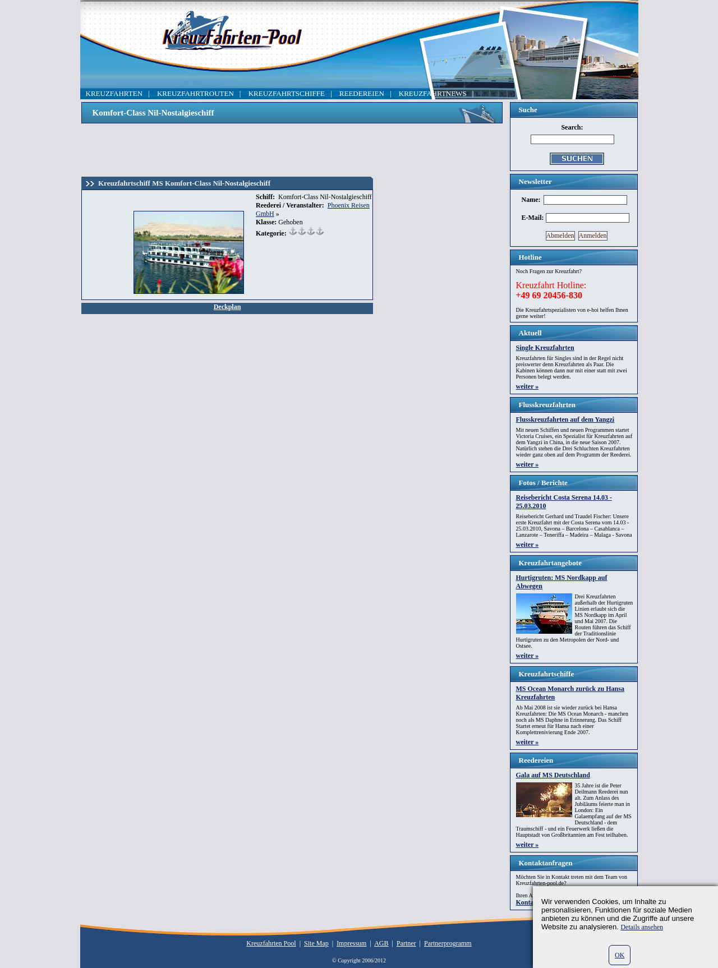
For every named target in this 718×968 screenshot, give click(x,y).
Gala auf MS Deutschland (553, 775)
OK (619, 955)
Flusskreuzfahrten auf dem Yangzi (565, 419)
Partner (406, 943)
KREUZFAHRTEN (114, 93)
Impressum (351, 943)
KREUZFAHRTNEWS (433, 93)
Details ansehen (641, 927)
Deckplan (227, 307)
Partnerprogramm (448, 943)
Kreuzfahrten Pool (271, 943)
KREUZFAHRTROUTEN (195, 93)
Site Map (316, 943)
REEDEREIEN (361, 93)
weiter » (527, 386)
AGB (381, 943)
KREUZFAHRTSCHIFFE (286, 93)
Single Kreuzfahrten (545, 348)
